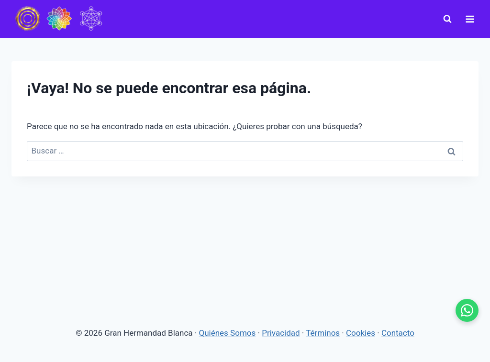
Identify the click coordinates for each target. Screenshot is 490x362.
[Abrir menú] (470, 18)
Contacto (397, 333)
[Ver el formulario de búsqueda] (447, 19)
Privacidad (281, 333)
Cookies (360, 333)
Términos (323, 333)
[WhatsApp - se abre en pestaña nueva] (467, 310)
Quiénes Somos (227, 333)
